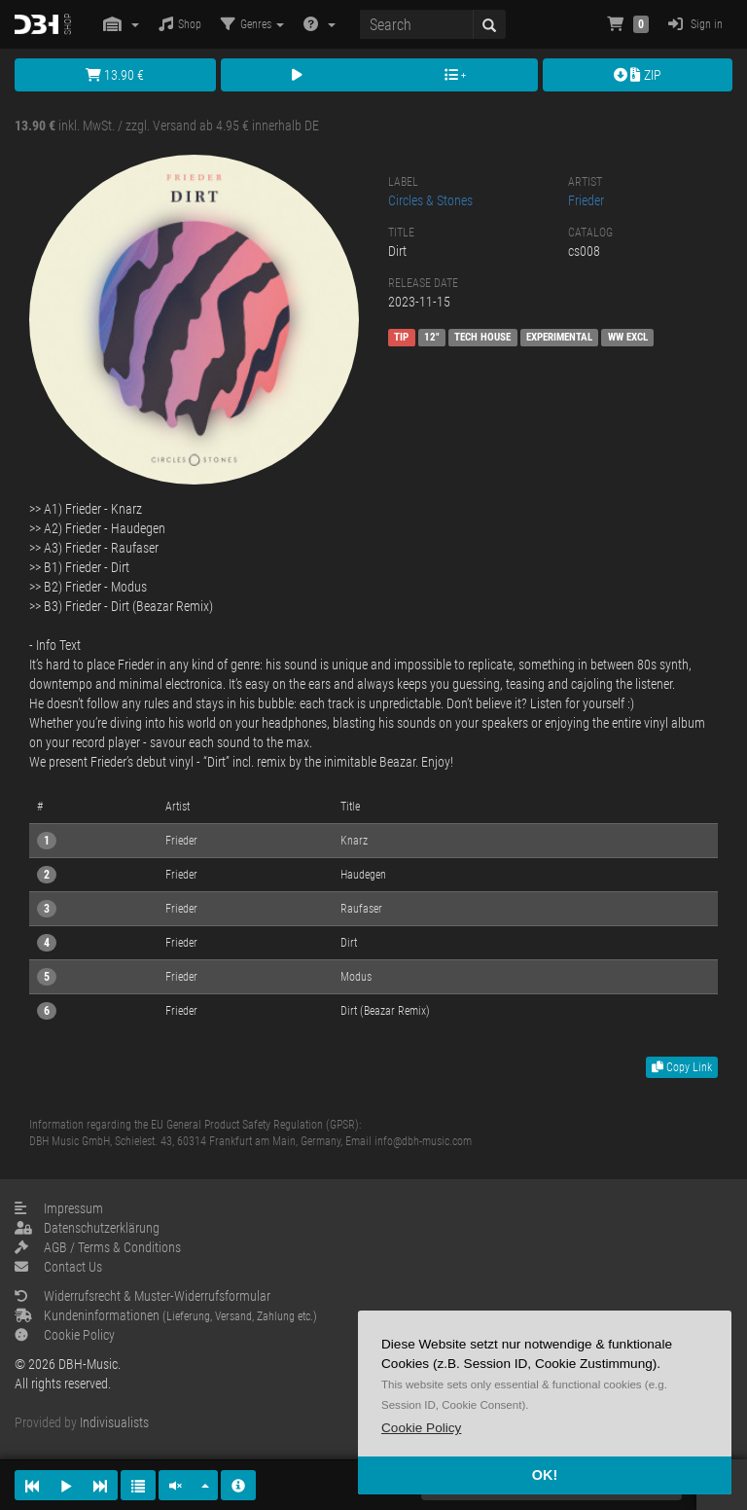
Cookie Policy (65, 1335)
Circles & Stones (430, 200)
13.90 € (115, 75)
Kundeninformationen (166, 1315)
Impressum (59, 1208)
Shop (180, 24)
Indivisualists (114, 1422)
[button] (421, 1428)
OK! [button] (544, 1475)
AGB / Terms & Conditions (98, 1247)
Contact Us (58, 1267)
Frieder (586, 200)
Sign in (695, 24)
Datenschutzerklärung (87, 1228)
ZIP (637, 75)
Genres (252, 24)
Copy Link (682, 1067)
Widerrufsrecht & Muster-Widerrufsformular (142, 1296)
